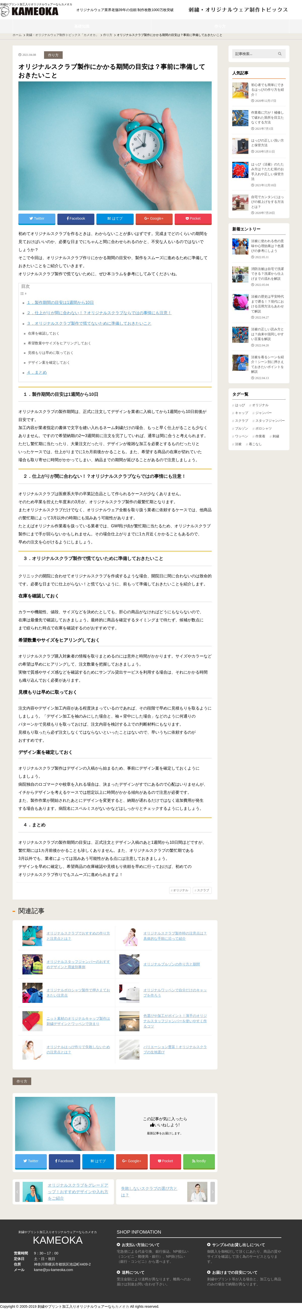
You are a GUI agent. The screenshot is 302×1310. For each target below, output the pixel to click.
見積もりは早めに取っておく (51, 353)
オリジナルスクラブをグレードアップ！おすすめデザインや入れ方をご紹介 (78, 1191)
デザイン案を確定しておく (49, 362)
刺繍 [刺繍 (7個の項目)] (276, 436)
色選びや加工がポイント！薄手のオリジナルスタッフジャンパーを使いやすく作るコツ (175, 1021)
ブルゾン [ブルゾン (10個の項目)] (241, 428)
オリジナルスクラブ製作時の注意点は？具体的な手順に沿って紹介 (175, 936)
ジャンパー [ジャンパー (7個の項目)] (263, 413)
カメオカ (122, 1306)
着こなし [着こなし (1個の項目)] (255, 444)
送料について (133, 1272)
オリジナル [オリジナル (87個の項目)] (260, 405)
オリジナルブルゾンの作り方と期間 (171, 964)
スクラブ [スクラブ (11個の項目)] (241, 421)
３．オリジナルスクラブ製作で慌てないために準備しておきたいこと (89, 323)
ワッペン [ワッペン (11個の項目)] (241, 436)
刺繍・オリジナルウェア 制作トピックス (238, 9)
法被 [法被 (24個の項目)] (238, 444)
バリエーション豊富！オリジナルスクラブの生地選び (175, 1049)
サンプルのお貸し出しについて (238, 1245)
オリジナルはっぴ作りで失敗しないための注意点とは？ (78, 1049)
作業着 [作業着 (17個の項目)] (260, 436)
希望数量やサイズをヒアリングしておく (59, 343)
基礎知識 (81, 26)
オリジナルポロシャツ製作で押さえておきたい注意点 (78, 992)
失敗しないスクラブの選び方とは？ (149, 1191)
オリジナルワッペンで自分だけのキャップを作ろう (175, 992)
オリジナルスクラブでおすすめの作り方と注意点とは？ (78, 936)
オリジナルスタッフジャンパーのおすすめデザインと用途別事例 (78, 964)
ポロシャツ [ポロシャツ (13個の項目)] (263, 428)
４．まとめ (37, 372)
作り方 (220, 26)
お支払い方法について (141, 1245)
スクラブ (203, 890)
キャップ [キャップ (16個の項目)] (241, 413)
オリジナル (180, 890)
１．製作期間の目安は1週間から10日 (60, 302)
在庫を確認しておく (44, 333)
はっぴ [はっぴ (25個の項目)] (240, 405)
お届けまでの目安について (234, 1272)
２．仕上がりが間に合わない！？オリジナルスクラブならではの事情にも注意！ (99, 313)
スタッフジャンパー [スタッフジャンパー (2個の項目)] (270, 421)
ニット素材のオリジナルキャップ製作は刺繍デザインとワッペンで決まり (78, 1021)
